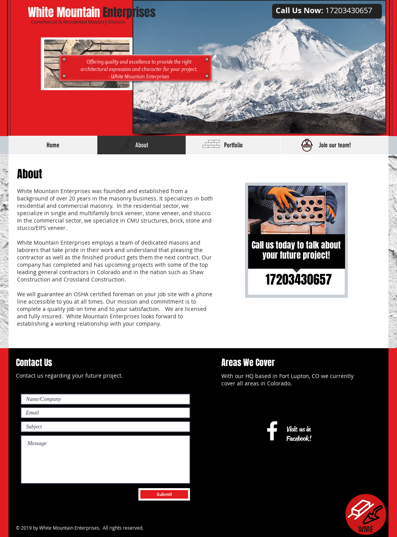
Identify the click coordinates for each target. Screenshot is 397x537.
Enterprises (91, 12)
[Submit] (164, 494)
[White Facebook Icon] (272, 431)
